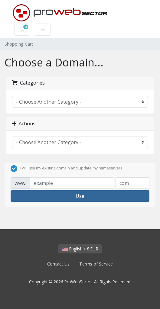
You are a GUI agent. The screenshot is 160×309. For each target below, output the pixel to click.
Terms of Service (96, 264)
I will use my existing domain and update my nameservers (66, 168)
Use (80, 196)
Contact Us (58, 264)
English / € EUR (80, 249)
